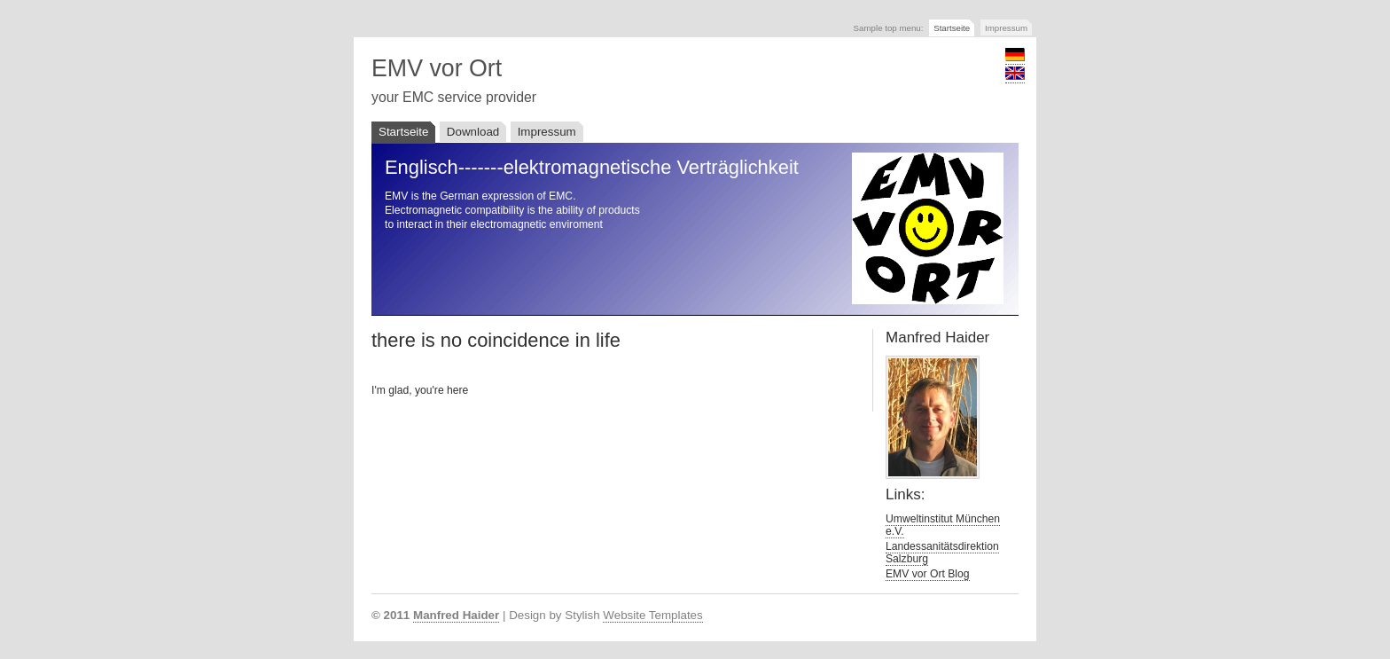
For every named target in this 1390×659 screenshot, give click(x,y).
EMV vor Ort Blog (928, 574)
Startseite (951, 28)
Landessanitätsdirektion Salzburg (942, 552)
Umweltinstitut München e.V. (943, 525)
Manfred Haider (456, 615)
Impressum (1006, 28)
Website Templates (652, 615)
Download (473, 131)
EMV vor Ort (436, 68)
